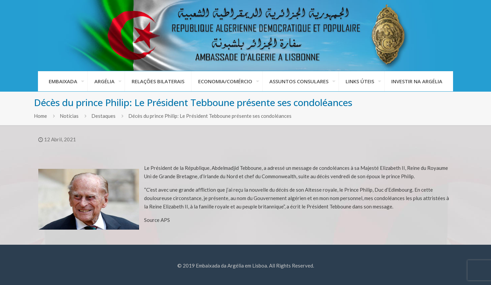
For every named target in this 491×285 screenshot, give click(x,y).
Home (40, 116)
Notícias (69, 116)
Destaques (103, 116)
